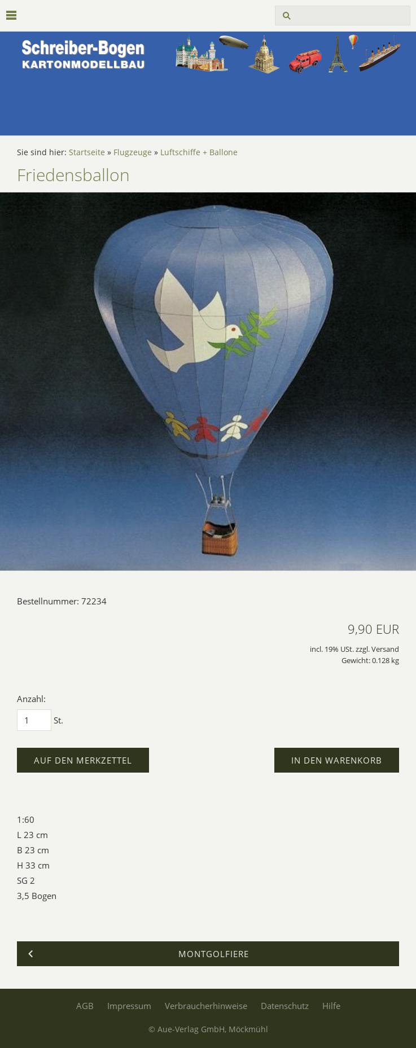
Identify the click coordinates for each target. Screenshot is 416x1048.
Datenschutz (285, 1005)
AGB (85, 1005)
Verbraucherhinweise (206, 1005)
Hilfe (331, 1005)
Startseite (87, 152)
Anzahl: (31, 698)
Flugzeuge (132, 152)
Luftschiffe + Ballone (199, 152)
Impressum (129, 1005)
